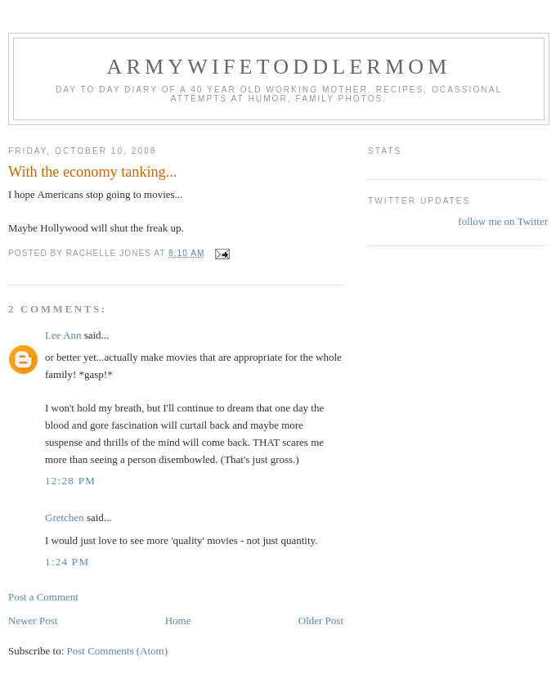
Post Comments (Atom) (117, 651)
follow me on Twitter (503, 221)
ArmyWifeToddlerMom (278, 67)
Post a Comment (43, 597)
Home (178, 620)
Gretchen (64, 517)
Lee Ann (63, 335)
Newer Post (32, 620)
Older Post (320, 620)
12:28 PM (70, 480)
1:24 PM (67, 561)
